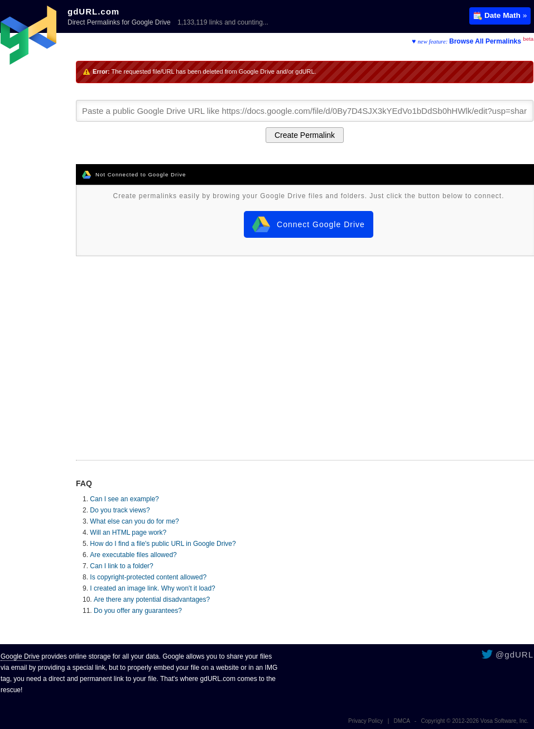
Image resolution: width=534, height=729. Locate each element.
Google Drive (20, 656)
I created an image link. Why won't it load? (152, 588)
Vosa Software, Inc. (504, 721)
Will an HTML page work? (128, 532)
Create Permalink (305, 135)
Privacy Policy (365, 721)
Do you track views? (120, 510)
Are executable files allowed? (133, 555)
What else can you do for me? (134, 521)
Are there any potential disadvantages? (152, 599)
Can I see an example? (124, 499)
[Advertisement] (305, 346)
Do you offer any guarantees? (138, 611)
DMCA (402, 721)
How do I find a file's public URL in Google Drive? (162, 544)
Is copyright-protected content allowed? (148, 577)
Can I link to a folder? (121, 566)
